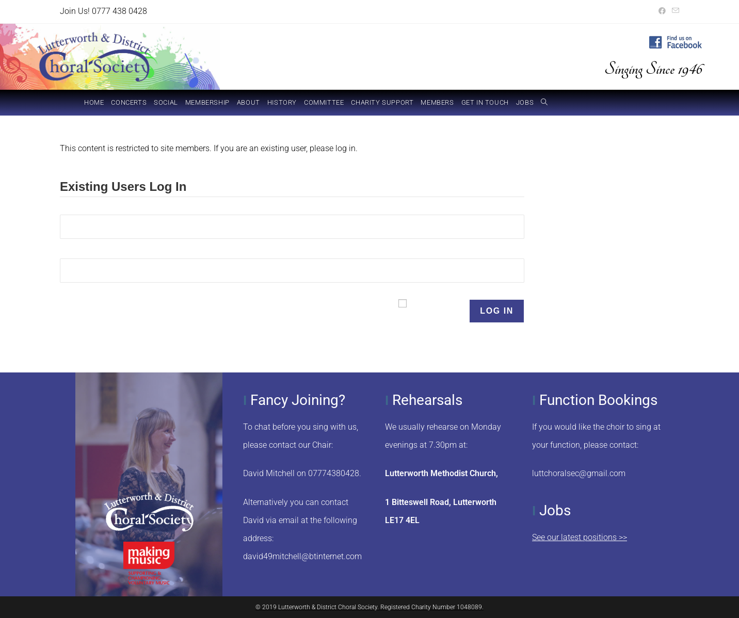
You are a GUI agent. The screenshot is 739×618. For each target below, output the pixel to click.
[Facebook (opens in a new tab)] (662, 11)
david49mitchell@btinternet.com (302, 556)
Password (78, 252)
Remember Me (437, 310)
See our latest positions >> (579, 537)
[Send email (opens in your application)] (674, 11)
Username (79, 208)
